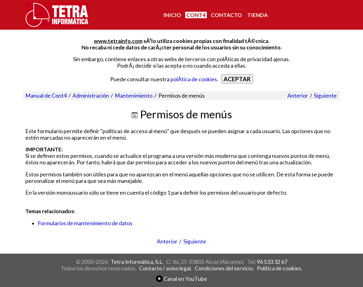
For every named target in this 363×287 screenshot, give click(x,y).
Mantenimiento (133, 95)
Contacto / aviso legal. (165, 268)
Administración (91, 95)
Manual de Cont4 (46, 95)
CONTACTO (226, 15)
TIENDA (257, 15)
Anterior (297, 95)
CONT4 (196, 15)
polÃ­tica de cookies (193, 79)
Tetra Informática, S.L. (137, 262)
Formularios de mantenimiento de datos (85, 223)
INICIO (172, 15)
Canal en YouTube (181, 279)
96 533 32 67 (272, 262)
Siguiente (325, 95)
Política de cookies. (279, 268)
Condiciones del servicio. (224, 268)
